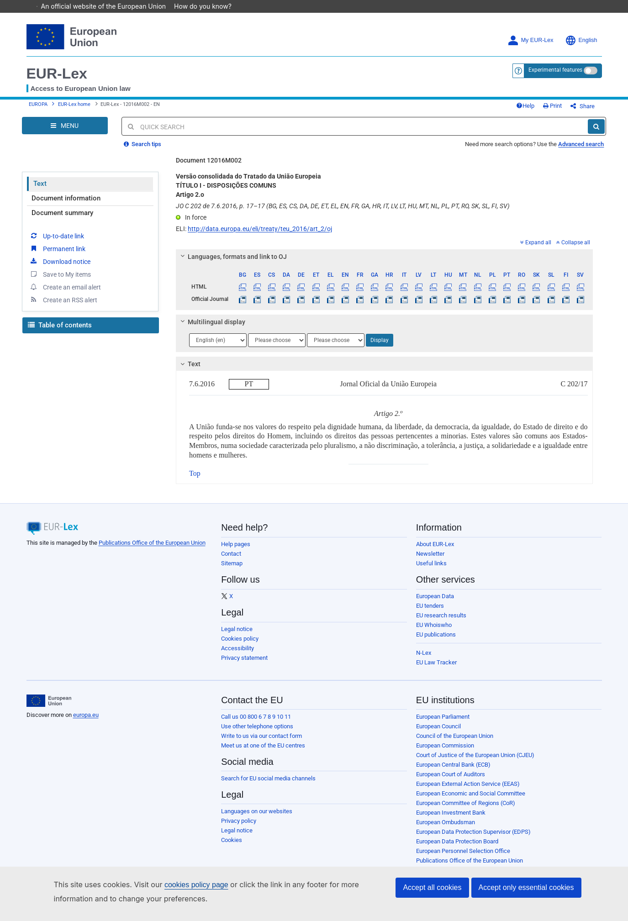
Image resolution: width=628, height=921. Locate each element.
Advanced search (581, 150)
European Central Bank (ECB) (453, 771)
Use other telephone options (257, 733)
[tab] (384, 263)
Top (195, 480)
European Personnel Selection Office (463, 857)
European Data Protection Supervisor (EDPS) (473, 838)
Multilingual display (212, 328)
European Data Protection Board (457, 848)
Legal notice (237, 635)
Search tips (142, 150)
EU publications (436, 641)
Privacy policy (238, 827)
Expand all (535, 249)
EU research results (441, 622)
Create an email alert (65, 293)
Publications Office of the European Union (152, 549)
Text (40, 190)
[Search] (596, 133)
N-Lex (423, 659)
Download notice (59, 268)
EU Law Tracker (436, 669)
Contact (231, 560)
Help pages (235, 550)
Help (540, 109)
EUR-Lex (56, 73)
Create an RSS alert (63, 306)
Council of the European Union (454, 742)
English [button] (581, 40)
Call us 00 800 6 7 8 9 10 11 (256, 723)
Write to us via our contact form (261, 742)
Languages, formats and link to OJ (232, 263)
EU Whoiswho (434, 631)
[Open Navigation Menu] (65, 132)
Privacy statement (244, 664)
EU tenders (430, 612)
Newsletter (430, 560)
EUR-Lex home (74, 108)
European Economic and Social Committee (470, 800)
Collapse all (573, 249)
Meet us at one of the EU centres (263, 752)
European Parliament (443, 723)
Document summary (62, 220)
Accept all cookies (432, 887)
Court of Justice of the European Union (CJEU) (475, 761)
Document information (66, 205)
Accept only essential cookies (526, 887)
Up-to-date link (56, 242)
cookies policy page (196, 885)
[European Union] (49, 707)
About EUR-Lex (435, 550)
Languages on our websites (256, 818)
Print (567, 109)
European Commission (445, 752)
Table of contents (60, 332)
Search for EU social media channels (268, 785)
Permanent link (57, 255)
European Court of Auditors (450, 781)
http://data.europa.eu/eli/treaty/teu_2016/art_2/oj (260, 235)
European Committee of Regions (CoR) (465, 809)
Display (379, 347)
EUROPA (38, 108)
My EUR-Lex (530, 40)
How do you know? (207, 6)
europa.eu (86, 721)
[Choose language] (218, 347)
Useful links (431, 570)
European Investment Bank (451, 819)
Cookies (231, 846)
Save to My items (60, 280)
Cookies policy (240, 645)
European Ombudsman (445, 829)
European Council (438, 733)
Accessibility (237, 655)
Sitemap (232, 570)
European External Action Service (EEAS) (468, 790)
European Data (435, 603)
